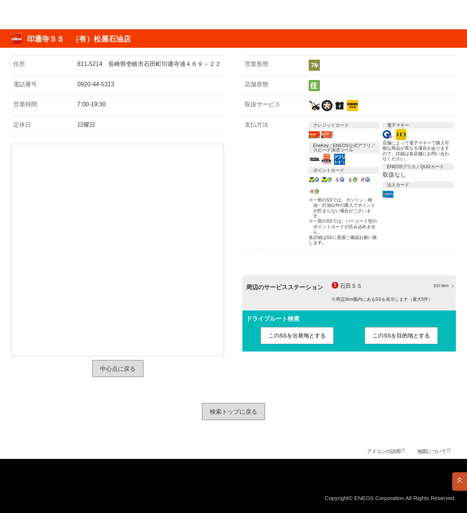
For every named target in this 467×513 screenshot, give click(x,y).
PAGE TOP (459, 481)
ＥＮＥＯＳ (42, 14)
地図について (431, 451)
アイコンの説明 (384, 451)
